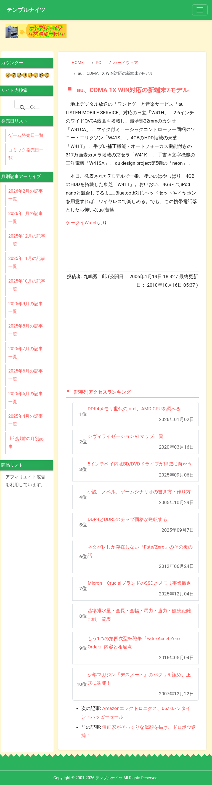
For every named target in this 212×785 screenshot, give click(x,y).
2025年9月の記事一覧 (25, 307)
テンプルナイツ (26, 10)
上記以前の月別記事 (26, 442)
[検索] (32, 107)
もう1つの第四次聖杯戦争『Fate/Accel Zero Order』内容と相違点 (134, 643)
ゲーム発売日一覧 (26, 135)
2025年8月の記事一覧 (25, 330)
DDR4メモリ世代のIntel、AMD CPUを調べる (134, 408)
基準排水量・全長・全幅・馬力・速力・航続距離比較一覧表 (139, 615)
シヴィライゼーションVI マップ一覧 (125, 436)
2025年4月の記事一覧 (25, 420)
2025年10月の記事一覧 (26, 285)
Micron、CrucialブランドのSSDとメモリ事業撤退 (139, 583)
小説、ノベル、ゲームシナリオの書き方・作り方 (139, 491)
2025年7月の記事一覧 (25, 352)
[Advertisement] (141, 32)
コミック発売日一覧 (26, 154)
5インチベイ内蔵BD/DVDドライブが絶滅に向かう (140, 464)
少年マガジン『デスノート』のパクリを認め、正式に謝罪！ (139, 679)
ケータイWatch (82, 222)
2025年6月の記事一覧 (25, 375)
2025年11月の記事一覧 (26, 262)
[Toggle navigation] (200, 9)
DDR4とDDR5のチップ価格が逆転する (127, 519)
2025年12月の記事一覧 (26, 240)
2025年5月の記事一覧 (25, 397)
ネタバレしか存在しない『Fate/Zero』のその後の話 (140, 551)
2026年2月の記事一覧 (25, 195)
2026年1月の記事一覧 (25, 217)
